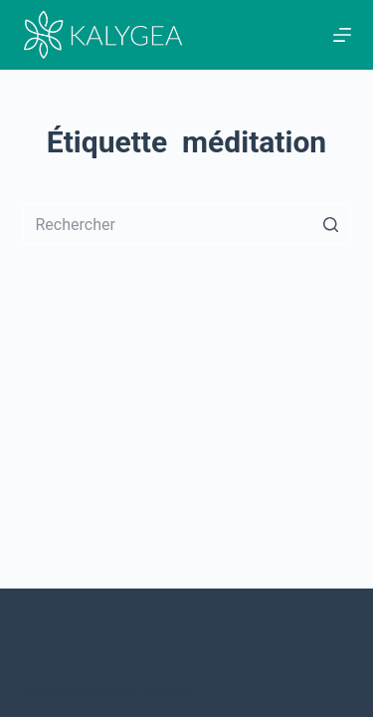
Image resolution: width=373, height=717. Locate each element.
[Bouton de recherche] (331, 224)
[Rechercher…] (187, 224)
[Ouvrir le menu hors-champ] (342, 35)
